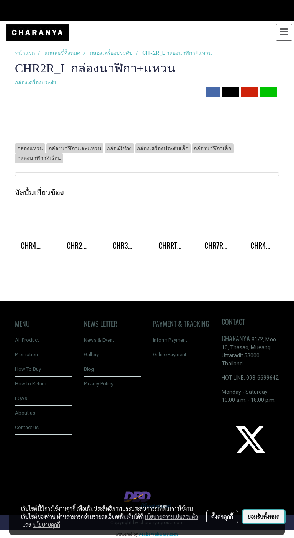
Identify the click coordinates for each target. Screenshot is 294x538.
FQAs (21, 398)
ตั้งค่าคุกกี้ (222, 516)
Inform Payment (170, 340)
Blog (89, 369)
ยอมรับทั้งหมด (264, 516)
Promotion (26, 354)
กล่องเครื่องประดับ (36, 82)
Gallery (91, 354)
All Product (27, 340)
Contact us (27, 427)
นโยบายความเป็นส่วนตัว (171, 516)
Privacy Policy (98, 384)
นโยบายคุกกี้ (46, 524)
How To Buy (28, 369)
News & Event (99, 340)
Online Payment (169, 354)
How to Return (30, 384)
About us (25, 413)
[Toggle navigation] (284, 32)
